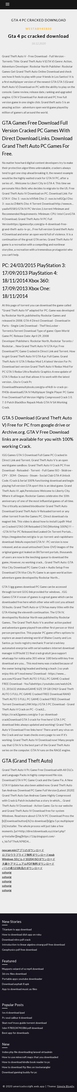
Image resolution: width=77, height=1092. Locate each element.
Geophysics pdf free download (19, 949)
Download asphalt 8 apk (15, 983)
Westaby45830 (38, 28)
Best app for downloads (15, 1032)
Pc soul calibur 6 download (17, 1017)
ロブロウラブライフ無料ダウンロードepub (28, 854)
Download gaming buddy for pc (19, 1072)
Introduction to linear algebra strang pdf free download (33, 944)
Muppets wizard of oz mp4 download (23, 968)
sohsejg (7, 872)
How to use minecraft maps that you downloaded (30, 1057)
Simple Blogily (65, 1086)
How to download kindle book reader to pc (26, 1062)
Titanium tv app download (17, 929)
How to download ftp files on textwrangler (26, 1067)
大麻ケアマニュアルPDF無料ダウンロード (28, 863)
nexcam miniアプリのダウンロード (23, 850)
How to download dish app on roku (21, 934)
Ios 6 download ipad (13, 1012)
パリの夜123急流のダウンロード (22, 868)
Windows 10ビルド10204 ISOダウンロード (28, 859)
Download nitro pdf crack (16, 939)
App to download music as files (19, 989)
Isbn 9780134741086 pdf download (22, 1027)
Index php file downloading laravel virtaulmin (27, 1052)
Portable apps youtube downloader (22, 978)
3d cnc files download (14, 973)
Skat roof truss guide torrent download (24, 1022)
